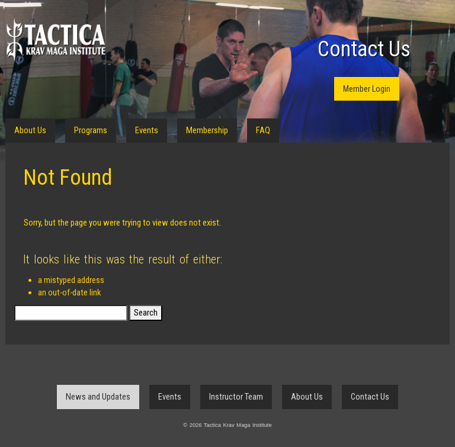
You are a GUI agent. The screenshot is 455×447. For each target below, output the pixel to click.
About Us (30, 130)
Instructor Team (236, 396)
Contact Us (364, 49)
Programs (90, 130)
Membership (207, 130)
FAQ (263, 130)
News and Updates (98, 396)
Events (146, 130)
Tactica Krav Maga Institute (55, 40)
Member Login (366, 89)
